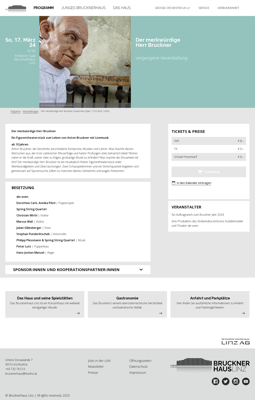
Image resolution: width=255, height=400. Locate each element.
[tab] (43, 8)
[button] (191, 183)
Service (204, 7)
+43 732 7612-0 (15, 369)
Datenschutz (138, 366)
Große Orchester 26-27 (172, 7)
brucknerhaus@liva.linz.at (21, 374)
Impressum (137, 372)
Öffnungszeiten (140, 360)
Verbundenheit (228, 7)
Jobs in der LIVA (99, 360)
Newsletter (96, 366)
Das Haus (122, 8)
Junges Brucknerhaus (83, 8)
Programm (44, 8)
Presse (93, 372)
